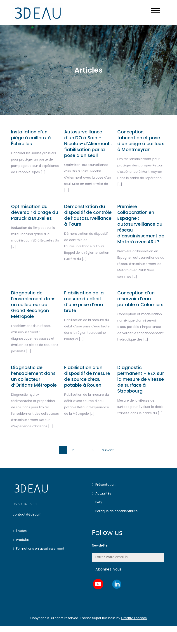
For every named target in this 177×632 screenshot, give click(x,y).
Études (21, 531)
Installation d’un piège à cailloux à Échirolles (31, 138)
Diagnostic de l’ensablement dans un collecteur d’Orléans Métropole (34, 376)
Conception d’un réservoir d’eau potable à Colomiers (140, 299)
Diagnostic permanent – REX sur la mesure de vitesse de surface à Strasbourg (140, 379)
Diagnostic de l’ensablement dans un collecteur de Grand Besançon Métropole (33, 305)
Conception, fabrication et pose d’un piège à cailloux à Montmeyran (140, 141)
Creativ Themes (134, 618)
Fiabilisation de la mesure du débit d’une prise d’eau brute (84, 302)
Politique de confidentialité (116, 511)
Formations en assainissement (40, 548)
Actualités (103, 493)
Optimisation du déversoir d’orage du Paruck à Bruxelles (34, 212)
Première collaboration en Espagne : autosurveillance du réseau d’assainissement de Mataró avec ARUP (140, 224)
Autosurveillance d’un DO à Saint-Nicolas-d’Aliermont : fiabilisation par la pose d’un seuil (88, 144)
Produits (22, 539)
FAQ (98, 502)
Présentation (105, 484)
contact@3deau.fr (27, 514)
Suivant (108, 450)
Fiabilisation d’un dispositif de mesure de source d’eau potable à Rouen (87, 376)
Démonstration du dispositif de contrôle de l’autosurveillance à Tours (88, 215)
